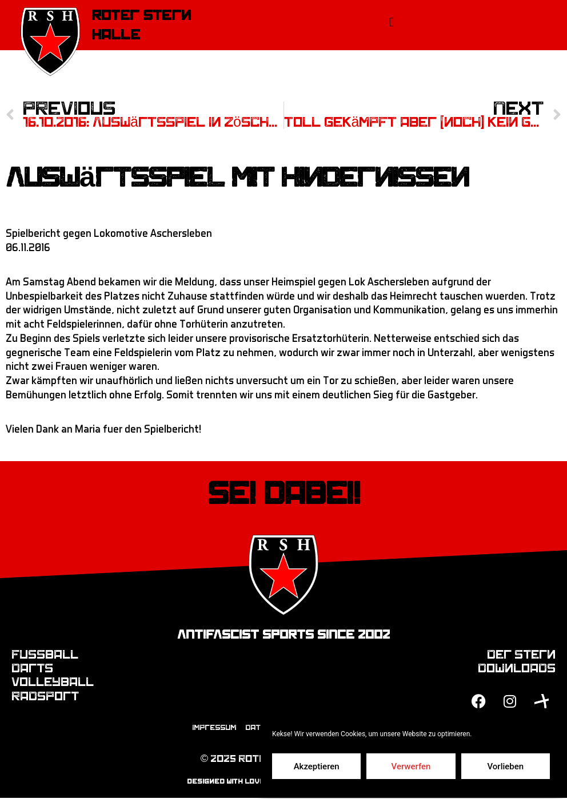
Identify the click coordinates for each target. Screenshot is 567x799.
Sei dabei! (283, 494)
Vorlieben (505, 766)
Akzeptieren (317, 766)
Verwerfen (411, 766)
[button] (391, 22)
